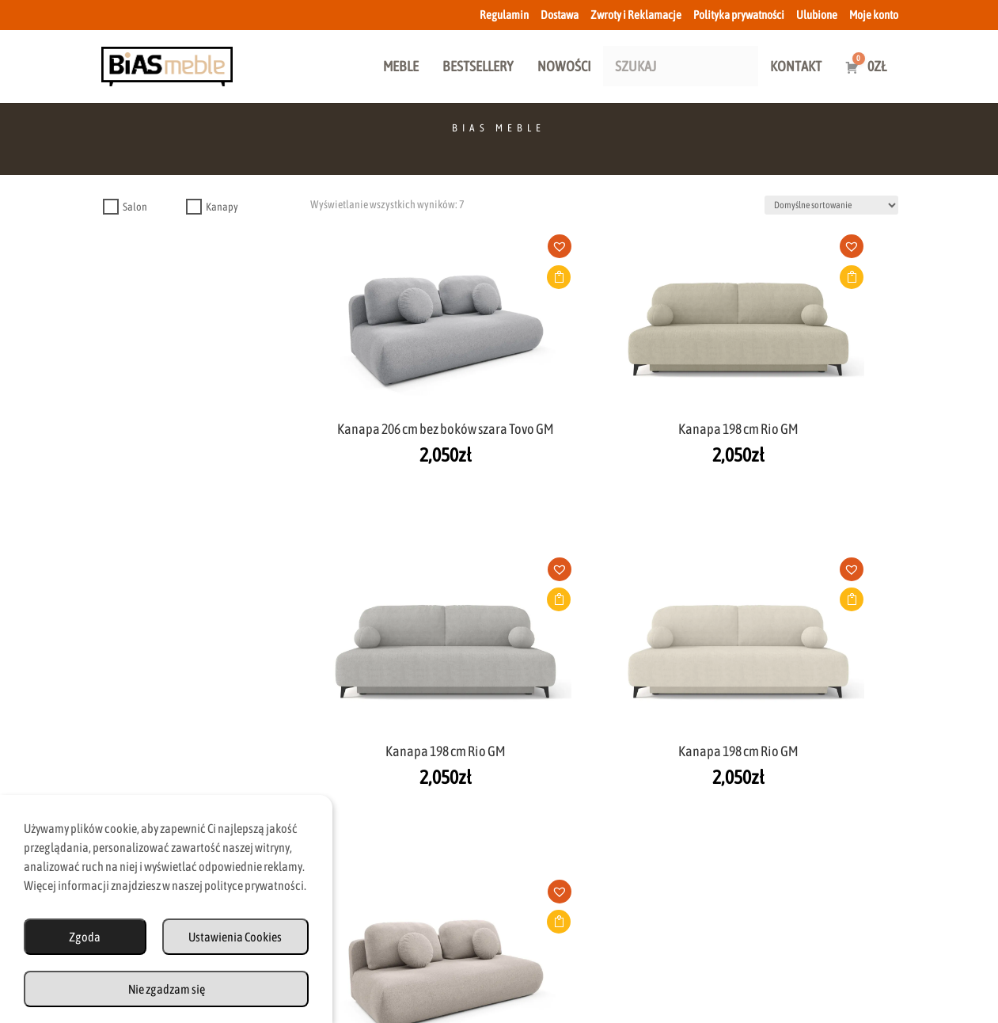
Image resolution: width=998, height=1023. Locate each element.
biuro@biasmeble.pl (366, 845)
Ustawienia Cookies (235, 937)
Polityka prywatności (738, 15)
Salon (135, 206)
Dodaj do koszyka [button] (389, 277)
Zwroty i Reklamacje (635, 15)
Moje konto (873, 15)
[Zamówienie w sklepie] (831, 205)
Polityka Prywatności (654, 954)
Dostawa (560, 15)
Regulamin (504, 15)
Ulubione (816, 15)
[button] (395, 252)
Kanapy (222, 206)
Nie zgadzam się (166, 989)
